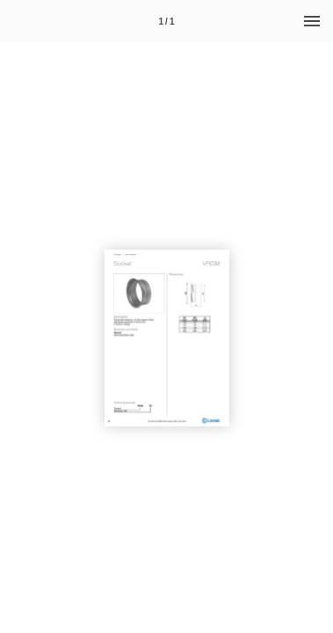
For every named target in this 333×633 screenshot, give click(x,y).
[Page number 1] (167, 21)
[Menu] (312, 21)
